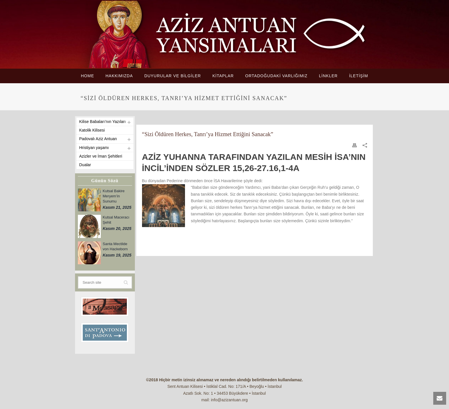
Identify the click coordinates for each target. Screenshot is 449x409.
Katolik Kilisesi (92, 130)
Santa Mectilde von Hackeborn (115, 246)
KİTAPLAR (223, 76)
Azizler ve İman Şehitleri (100, 156)
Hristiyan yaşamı (94, 147)
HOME (87, 76)
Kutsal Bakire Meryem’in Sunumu (114, 196)
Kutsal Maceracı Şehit (116, 220)
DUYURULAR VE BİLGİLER (172, 76)
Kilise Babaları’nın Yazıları (102, 121)
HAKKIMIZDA (119, 76)
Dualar (85, 164)
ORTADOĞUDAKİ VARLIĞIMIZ (276, 76)
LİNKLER (328, 76)
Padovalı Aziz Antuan (98, 138)
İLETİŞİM (358, 76)
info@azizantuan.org (229, 400)
